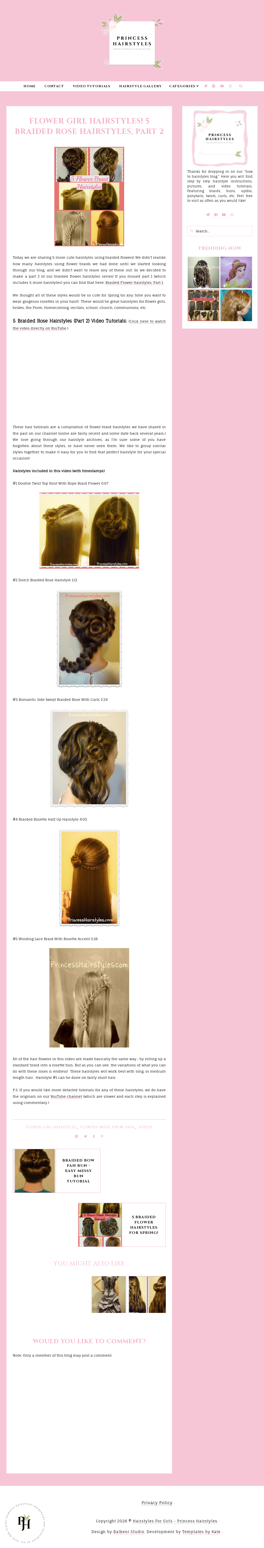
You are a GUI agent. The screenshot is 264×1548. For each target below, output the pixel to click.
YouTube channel (66, 1096)
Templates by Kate (201, 1531)
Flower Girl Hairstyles (51, 1127)
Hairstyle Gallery (140, 86)
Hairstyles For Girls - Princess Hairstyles (175, 1521)
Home (29, 86)
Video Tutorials (91, 86)
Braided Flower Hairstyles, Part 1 (134, 282)
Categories (182, 86)
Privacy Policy (157, 1502)
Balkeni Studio (128, 1531)
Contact (54, 86)
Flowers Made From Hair (107, 1127)
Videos (146, 1127)
